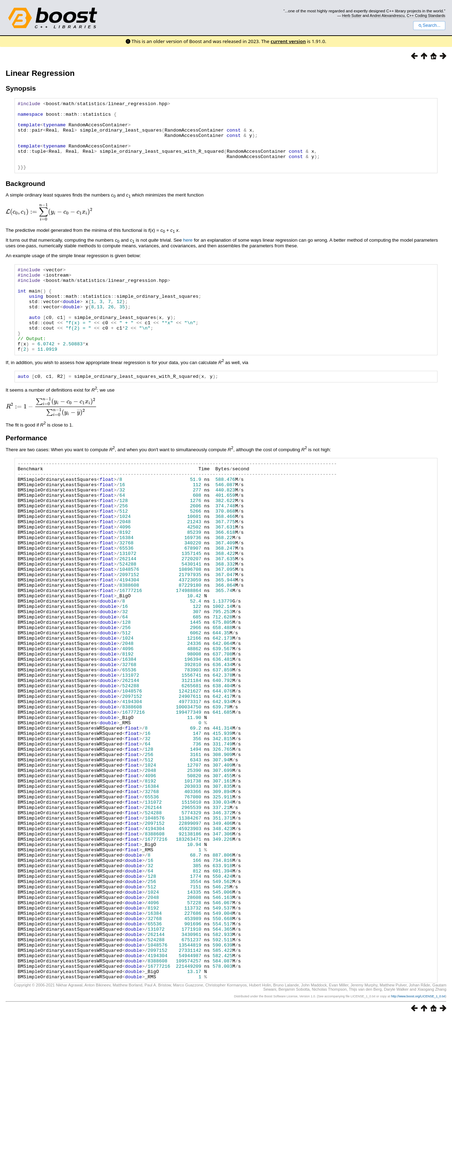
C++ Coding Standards (426, 15)
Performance (26, 469)
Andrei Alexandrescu (387, 15)
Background (25, 197)
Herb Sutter (352, 15)
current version (288, 41)
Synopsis (21, 88)
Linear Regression (40, 73)
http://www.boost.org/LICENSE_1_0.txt (418, 1132)
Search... (429, 25)
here (188, 253)
